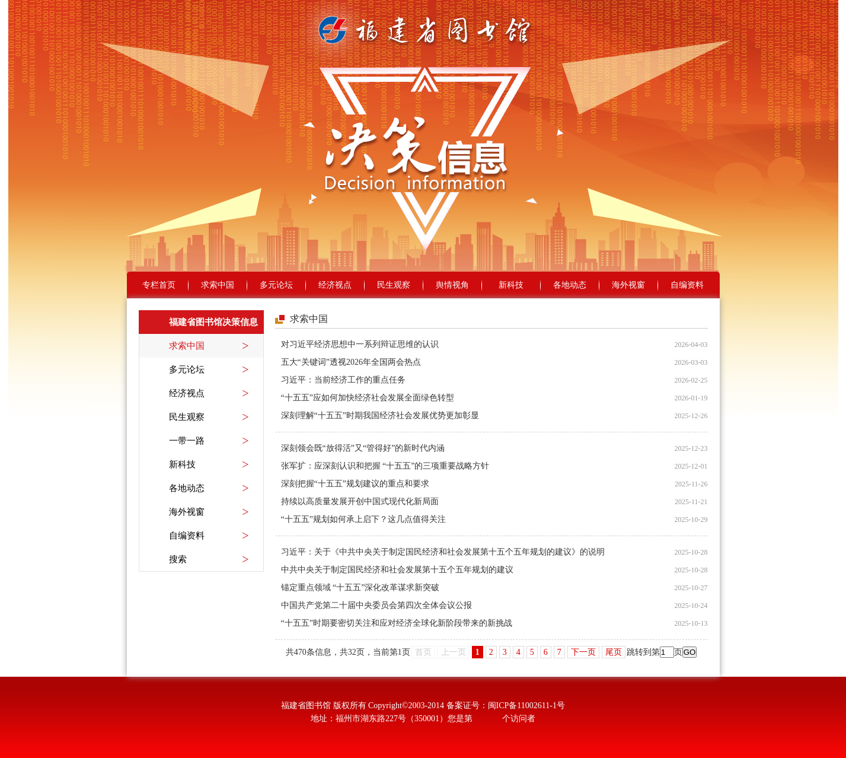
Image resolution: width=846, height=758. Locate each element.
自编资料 (687, 285)
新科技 (511, 285)
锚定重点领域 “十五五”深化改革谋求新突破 (360, 587)
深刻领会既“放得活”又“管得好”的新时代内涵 (363, 448)
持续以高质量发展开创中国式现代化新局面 (360, 501)
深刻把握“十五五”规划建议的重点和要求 (355, 483)
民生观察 (393, 285)
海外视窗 (628, 285)
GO (690, 652)
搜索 (209, 559)
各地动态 (569, 285)
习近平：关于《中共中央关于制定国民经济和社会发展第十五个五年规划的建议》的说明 (443, 551)
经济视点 (335, 285)
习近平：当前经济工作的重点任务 (343, 379)
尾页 (613, 652)
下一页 (583, 652)
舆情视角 (452, 285)
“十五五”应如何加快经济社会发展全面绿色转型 (367, 397)
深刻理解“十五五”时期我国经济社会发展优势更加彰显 (380, 415)
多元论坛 (276, 285)
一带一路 (209, 441)
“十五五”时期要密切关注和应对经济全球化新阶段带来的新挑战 (396, 623)
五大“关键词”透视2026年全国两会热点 (351, 362)
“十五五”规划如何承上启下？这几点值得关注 (363, 519)
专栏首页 (158, 285)
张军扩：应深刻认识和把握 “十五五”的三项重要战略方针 (385, 465)
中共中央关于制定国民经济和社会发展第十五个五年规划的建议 (397, 569)
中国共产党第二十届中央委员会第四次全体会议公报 (376, 605)
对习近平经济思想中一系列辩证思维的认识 (360, 344)
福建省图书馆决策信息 (213, 322)
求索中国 (217, 285)
